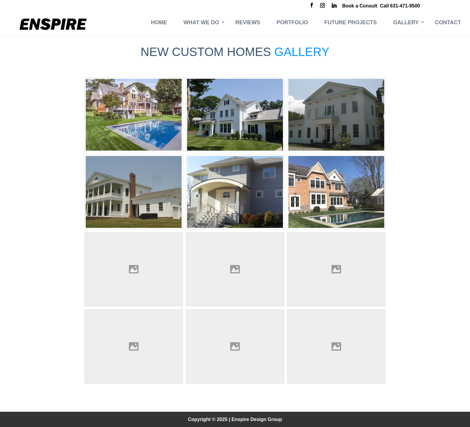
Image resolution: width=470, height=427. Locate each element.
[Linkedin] (334, 6)
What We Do (201, 22)
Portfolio (292, 22)
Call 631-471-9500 (400, 5)
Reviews (247, 22)
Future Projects (350, 22)
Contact (448, 22)
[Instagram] (322, 6)
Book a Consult (359, 5)
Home (159, 22)
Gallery (406, 22)
